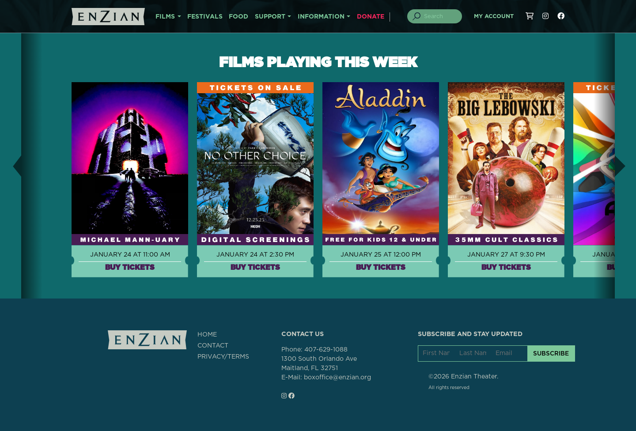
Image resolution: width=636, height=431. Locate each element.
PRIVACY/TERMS (223, 357)
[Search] (440, 16)
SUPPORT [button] (270, 17)
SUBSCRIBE (551, 353)
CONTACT (212, 346)
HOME (207, 335)
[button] (10, 166)
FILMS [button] (165, 17)
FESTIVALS (205, 17)
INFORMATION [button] (321, 17)
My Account (494, 16)
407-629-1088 (326, 350)
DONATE (370, 17)
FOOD (238, 17)
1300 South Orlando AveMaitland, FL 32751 (319, 363)
